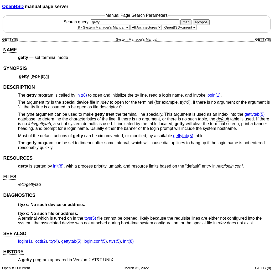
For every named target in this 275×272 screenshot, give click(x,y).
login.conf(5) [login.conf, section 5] (95, 241)
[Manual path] (179, 27)
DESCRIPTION (19, 87)
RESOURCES (17, 158)
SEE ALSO (14, 233)
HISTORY (13, 251)
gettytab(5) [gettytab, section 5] (254, 114)
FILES (9, 176)
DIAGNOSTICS (19, 195)
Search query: (122, 22)
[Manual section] (103, 27)
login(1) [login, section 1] (214, 95)
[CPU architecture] (146, 27)
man (186, 22)
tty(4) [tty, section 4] (54, 241)
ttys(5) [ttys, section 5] (90, 218)
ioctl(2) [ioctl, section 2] (40, 241)
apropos (201, 22)
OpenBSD (13, 6)
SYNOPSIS (15, 68)
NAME (10, 49)
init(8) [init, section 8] (81, 95)
